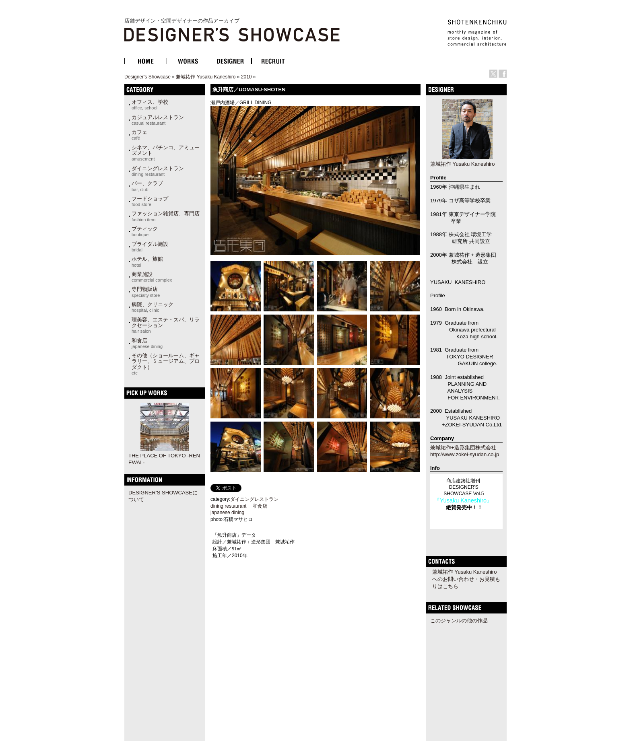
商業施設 (152, 276)
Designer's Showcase (147, 77)
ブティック (145, 231)
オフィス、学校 (150, 104)
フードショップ (150, 201)
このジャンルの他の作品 (459, 621)
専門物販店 (146, 291)
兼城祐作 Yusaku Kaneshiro (205, 77)
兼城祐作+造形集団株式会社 (463, 448)
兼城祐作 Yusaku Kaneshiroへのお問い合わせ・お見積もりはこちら (466, 579)
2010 (246, 77)
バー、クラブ (147, 185)
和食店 (147, 343)
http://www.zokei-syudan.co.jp (464, 454)
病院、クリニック (152, 307)
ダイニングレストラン (158, 171)
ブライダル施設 (150, 246)
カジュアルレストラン (158, 120)
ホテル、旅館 (147, 261)
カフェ (139, 134)
